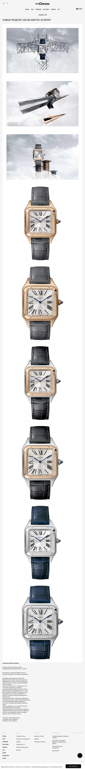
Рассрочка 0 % (20, 744)
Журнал (36, 739)
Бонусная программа (22, 747)
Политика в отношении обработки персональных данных (59, 742)
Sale (58, 9)
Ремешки (53, 9)
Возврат (18, 750)
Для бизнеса (5, 755)
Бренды (27, 9)
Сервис (4, 758)
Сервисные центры (39, 741)
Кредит (18, 741)
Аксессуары (46, 9)
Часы (32, 9)
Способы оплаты (21, 736)
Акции (4, 753)
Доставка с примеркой (22, 739)
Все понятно (73, 766)
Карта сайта (55, 750)
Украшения (38, 9)
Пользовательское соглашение (57, 747)
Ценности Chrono (39, 736)
